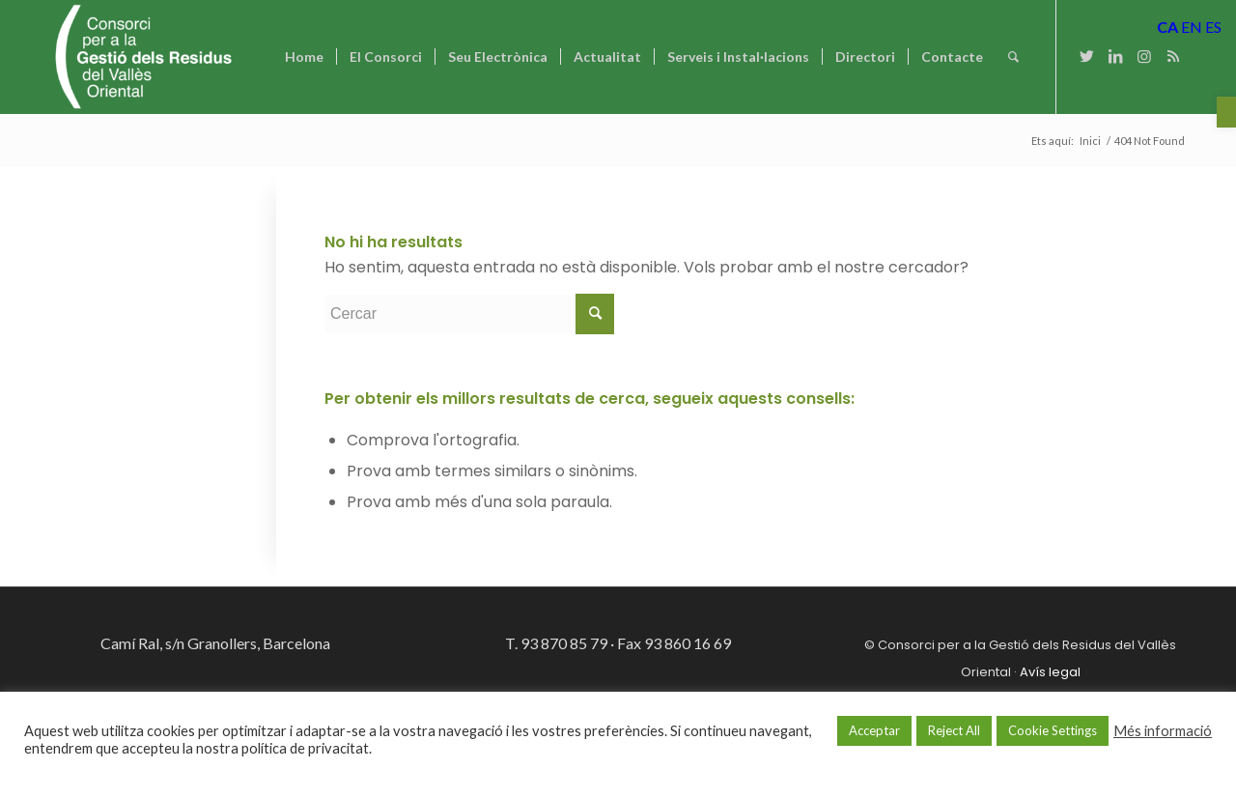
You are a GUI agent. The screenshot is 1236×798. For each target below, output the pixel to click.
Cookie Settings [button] (1052, 730)
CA (1167, 26)
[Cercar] (1013, 57)
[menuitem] (304, 57)
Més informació (1162, 731)
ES (1213, 26)
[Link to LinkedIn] (1115, 56)
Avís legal (1050, 672)
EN (1191, 26)
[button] (1226, 112)
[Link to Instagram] (1144, 56)
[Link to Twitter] (1086, 56)
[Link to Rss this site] (1173, 56)
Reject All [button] (954, 730)
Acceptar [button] (874, 730)
